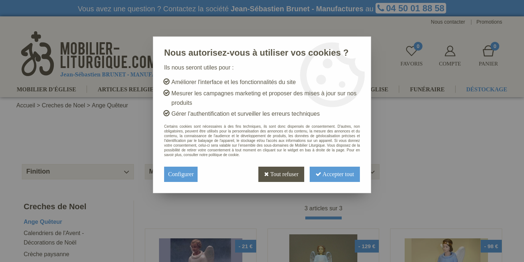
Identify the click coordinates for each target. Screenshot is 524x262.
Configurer (181, 174)
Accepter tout (334, 174)
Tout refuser (281, 174)
